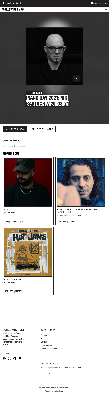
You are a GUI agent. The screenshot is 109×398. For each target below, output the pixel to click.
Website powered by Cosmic (54, 391)
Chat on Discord (99, 3)
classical (14, 140)
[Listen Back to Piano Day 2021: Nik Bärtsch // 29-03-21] (15, 129)
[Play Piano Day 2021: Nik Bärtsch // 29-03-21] (76, 78)
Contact (44, 342)
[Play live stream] (3, 3)
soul (6, 140)
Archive (44, 335)
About (43, 338)
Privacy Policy (46, 345)
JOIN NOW (46, 373)
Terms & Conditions (49, 349)
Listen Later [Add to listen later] (42, 129)
